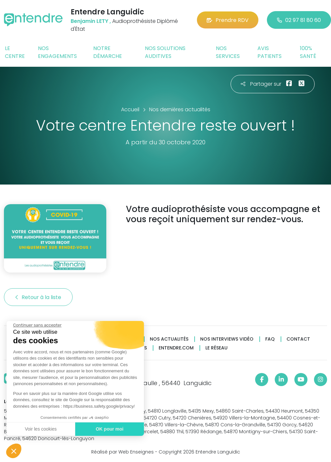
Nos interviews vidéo (226, 339)
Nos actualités (169, 339)
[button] (14, 451)
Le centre (15, 52)
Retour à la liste (38, 297)
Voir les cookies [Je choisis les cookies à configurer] (40, 429)
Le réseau (216, 348)
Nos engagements (57, 52)
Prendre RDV (228, 20)
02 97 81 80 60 (299, 20)
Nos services (228, 52)
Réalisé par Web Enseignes (122, 452)
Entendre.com (176, 348)
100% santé (308, 52)
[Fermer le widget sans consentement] (36, 325)
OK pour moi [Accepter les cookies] (109, 429)
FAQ (270, 339)
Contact (298, 339)
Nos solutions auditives (165, 52)
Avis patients (269, 52)
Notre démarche (107, 52)
